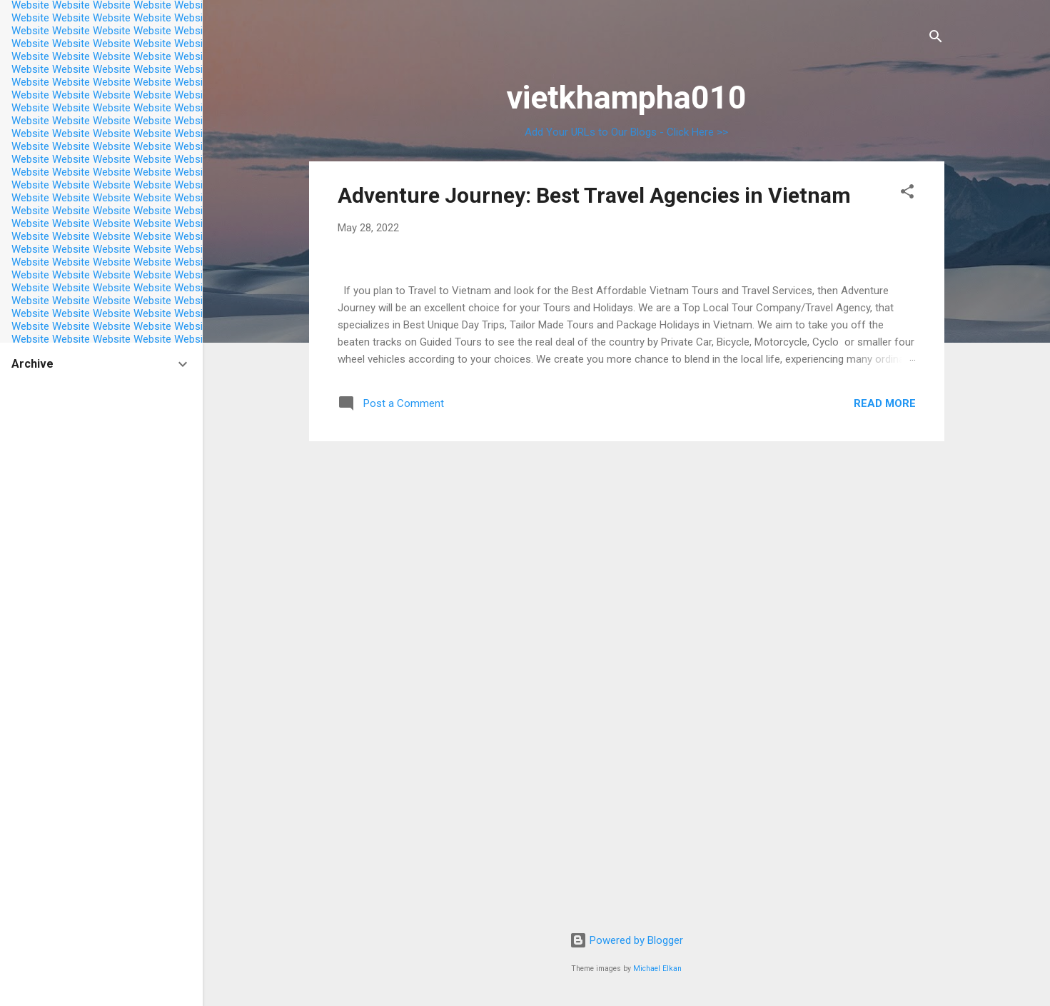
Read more (885, 829)
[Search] (935, 39)
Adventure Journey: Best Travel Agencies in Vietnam (594, 195)
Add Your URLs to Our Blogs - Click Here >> (626, 132)
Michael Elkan (657, 968)
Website (30, 17)
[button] (907, 194)
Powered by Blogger (626, 940)
